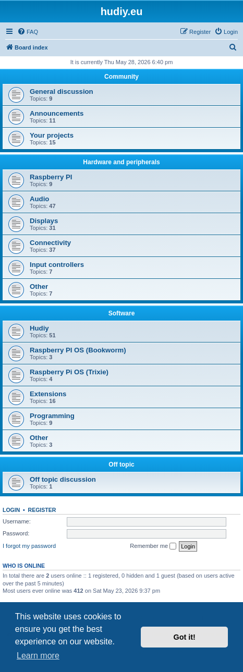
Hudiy (39, 328)
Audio (39, 199)
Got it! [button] (185, 637)
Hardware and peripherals (121, 162)
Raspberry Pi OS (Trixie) (69, 372)
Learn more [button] (38, 655)
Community (121, 76)
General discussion (61, 91)
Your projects (52, 135)
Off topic (121, 464)
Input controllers (57, 264)
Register (42, 510)
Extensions (48, 394)
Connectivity (50, 243)
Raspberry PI (51, 177)
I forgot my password (29, 546)
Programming (52, 416)
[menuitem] (27, 32)
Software (121, 313)
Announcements (56, 113)
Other (39, 286)
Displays (44, 221)
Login (11, 510)
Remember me (153, 546)
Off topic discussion (63, 479)
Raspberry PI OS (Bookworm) (78, 350)
